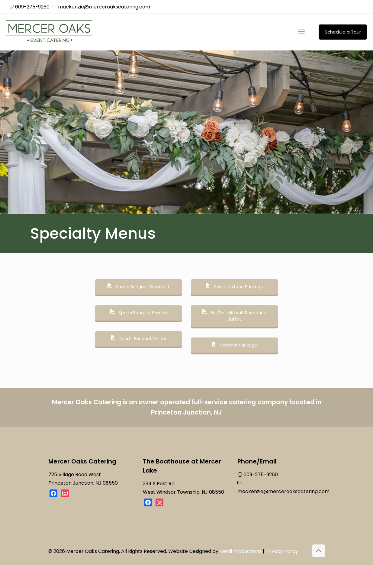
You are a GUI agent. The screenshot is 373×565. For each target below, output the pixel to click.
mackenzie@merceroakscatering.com (283, 491)
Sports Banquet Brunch (138, 313)
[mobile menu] (301, 32)
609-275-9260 (260, 474)
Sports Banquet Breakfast (138, 287)
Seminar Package (234, 345)
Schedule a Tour (343, 32)
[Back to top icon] (318, 550)
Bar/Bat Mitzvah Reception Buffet (234, 316)
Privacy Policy (281, 550)
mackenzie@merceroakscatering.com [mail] (104, 6)
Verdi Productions (241, 550)
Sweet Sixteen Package (234, 287)
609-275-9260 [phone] (32, 6)
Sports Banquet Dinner (138, 339)
